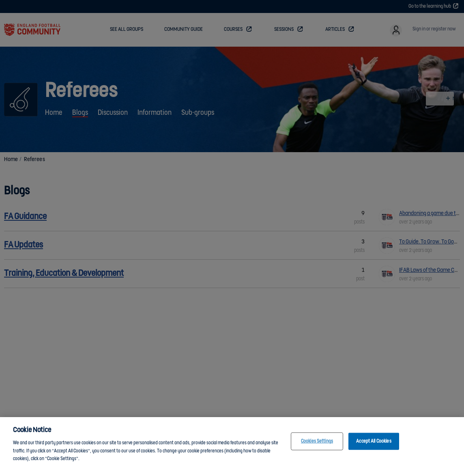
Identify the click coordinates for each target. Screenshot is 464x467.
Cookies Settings (317, 441)
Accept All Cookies (373, 441)
